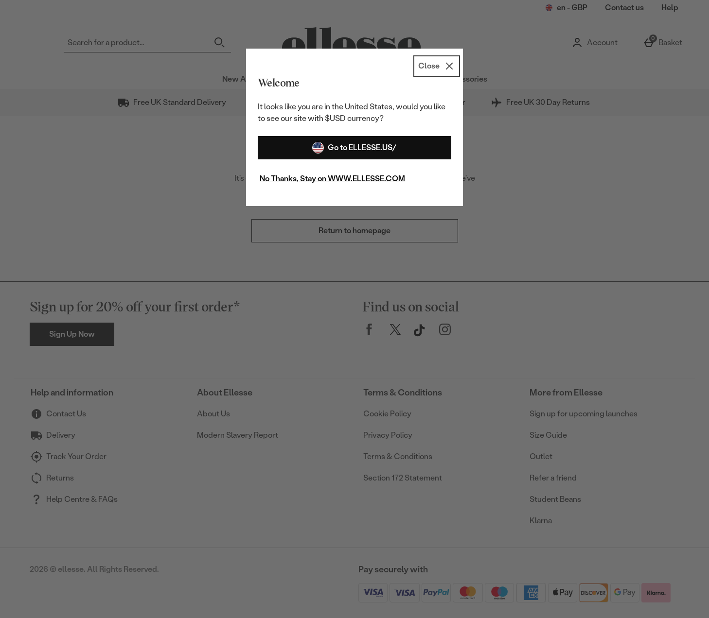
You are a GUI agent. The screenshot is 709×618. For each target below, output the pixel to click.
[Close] (436, 66)
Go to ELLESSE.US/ (354, 148)
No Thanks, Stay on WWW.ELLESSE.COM (332, 178)
